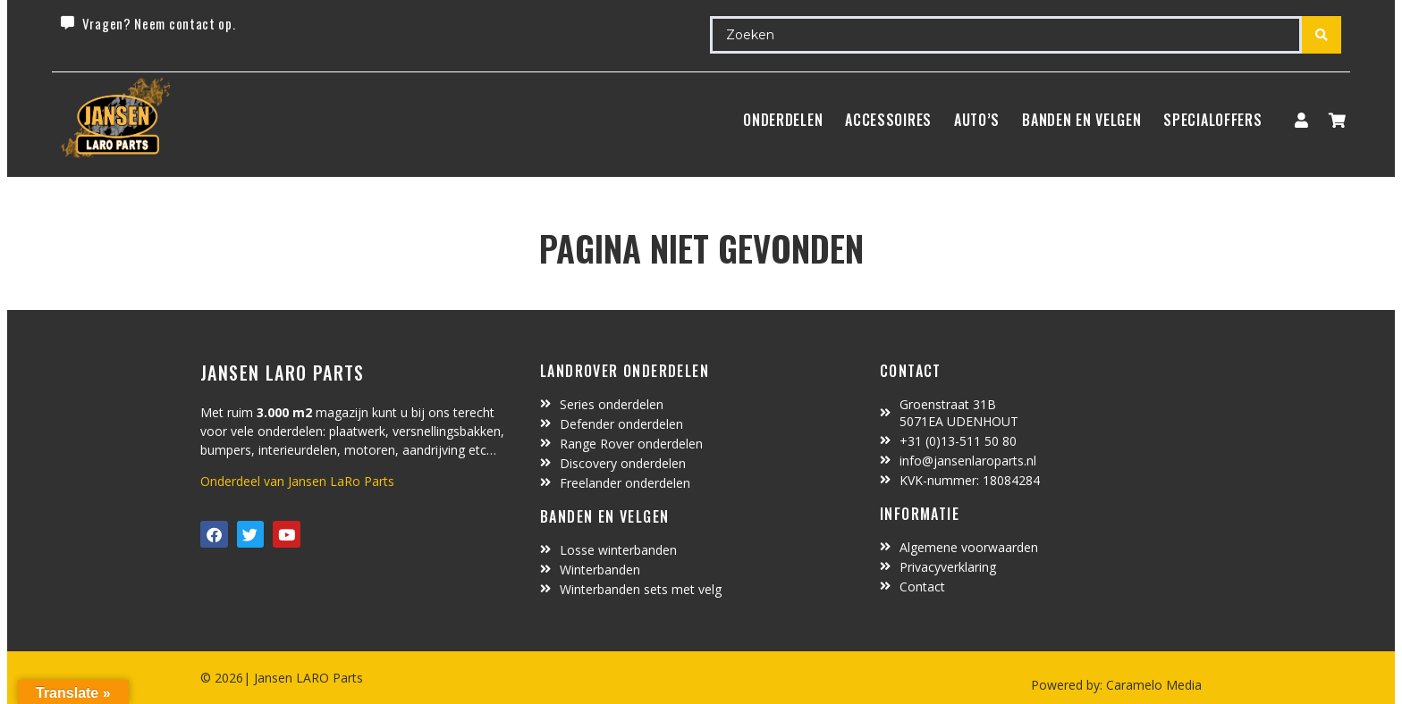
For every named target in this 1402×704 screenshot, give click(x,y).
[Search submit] (1321, 35)
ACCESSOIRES (888, 119)
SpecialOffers (1212, 119)
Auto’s (977, 119)
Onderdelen (783, 119)
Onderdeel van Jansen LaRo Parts (297, 481)
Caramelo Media (1152, 684)
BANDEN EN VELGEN (1081, 119)
